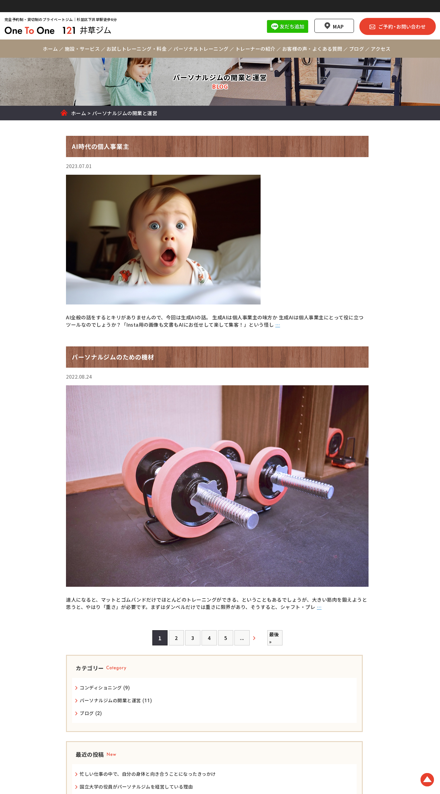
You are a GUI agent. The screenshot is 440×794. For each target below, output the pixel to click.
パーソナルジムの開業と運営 (332, 223)
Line (282, 14)
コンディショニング (323, 210)
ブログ (309, 242)
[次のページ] (206, 650)
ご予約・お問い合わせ (392, 14)
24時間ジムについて (323, 351)
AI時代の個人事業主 (323, 364)
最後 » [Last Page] (222, 650)
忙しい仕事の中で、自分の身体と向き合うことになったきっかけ (332, 311)
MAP (332, 14)
